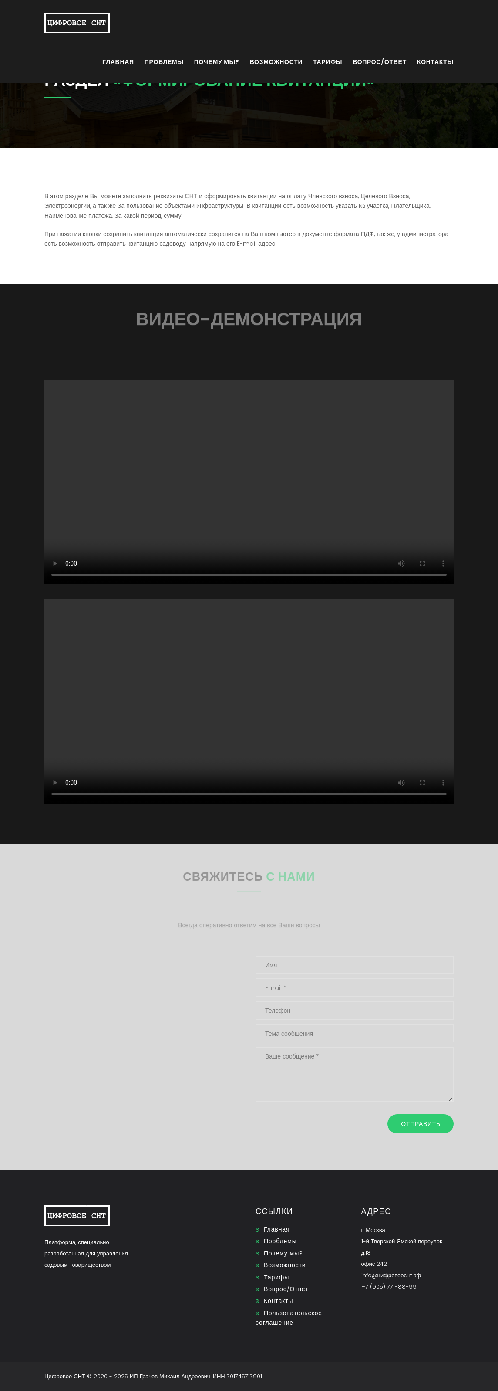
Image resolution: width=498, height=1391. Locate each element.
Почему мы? (216, 62)
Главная (118, 62)
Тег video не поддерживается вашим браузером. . (249, 482)
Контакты (435, 62)
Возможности (276, 62)
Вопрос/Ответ (380, 62)
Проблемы (164, 62)
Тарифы (327, 62)
